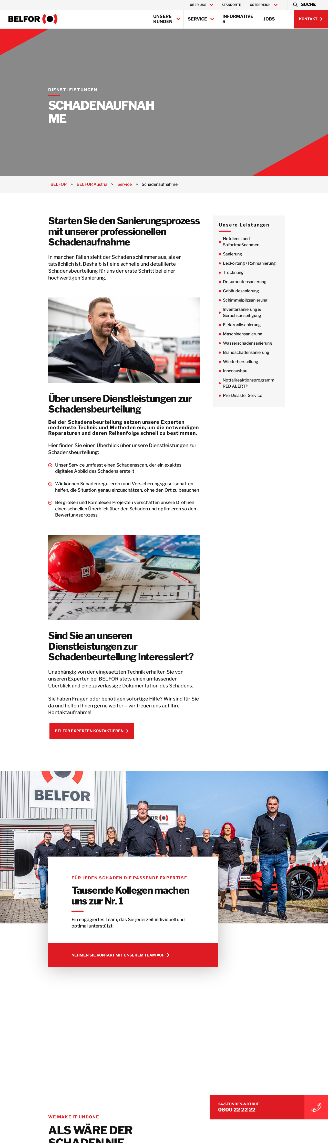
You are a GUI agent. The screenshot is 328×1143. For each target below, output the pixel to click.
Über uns (198, 5)
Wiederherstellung (256, 361)
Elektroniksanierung (257, 324)
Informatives (237, 19)
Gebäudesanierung (256, 291)
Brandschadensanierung (261, 352)
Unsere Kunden (162, 19)
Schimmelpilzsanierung (260, 300)
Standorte (231, 5)
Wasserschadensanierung (263, 343)
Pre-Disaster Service (258, 395)
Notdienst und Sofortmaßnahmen (256, 241)
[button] (304, 5)
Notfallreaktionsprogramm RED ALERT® (264, 383)
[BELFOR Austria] (33, 19)
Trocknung (248, 272)
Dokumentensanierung (260, 281)
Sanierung (248, 254)
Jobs (269, 19)
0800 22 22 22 (276, 1105)
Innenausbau (250, 370)
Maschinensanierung (258, 334)
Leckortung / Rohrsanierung (264, 263)
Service (197, 19)
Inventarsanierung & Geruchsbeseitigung (257, 312)
